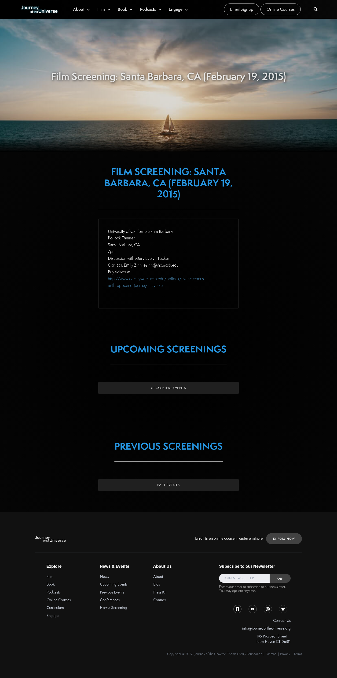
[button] (82, 9)
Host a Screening (113, 607)
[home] (39, 9)
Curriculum (55, 607)
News (104, 576)
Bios (156, 584)
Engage (53, 615)
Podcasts (54, 592)
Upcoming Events (168, 388)
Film (50, 576)
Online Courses (281, 9)
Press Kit (160, 592)
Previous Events (112, 592)
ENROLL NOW (284, 539)
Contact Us (282, 620)
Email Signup (241, 9)
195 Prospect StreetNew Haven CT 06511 (273, 639)
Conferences (110, 599)
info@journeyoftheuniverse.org (266, 628)
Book (51, 584)
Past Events (168, 485)
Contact (159, 599)
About (158, 576)
